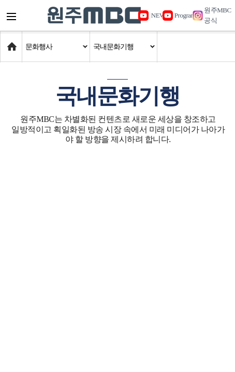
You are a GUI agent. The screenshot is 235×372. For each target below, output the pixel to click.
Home (10, 41)
